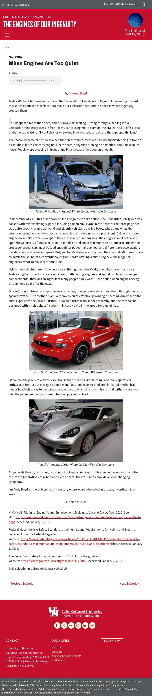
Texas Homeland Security (15, 685)
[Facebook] (57, 625)
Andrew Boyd (78, 93)
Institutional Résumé (54, 689)
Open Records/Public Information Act (22, 689)
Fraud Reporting (46, 685)
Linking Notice (99, 685)
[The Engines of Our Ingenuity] (136, 22)
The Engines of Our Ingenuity (39, 24)
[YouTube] (92, 625)
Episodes (57, 651)
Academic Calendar (78, 681)
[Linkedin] (85, 625)
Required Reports (75, 689)
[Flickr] (71, 625)
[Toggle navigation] (7, 35)
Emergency (112, 681)
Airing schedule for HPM (66, 656)
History (56, 647)
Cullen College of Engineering (27, 17)
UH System (124, 681)
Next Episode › (129, 584)
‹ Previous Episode (21, 584)
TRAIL (33, 685)
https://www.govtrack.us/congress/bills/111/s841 (54, 561)
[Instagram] (78, 625)
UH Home (62, 681)
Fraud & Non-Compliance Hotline (73, 685)
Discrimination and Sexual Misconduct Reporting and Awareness (36, 692)
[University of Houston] (16, 4)
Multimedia (59, 660)
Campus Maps (97, 681)
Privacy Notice (116, 685)
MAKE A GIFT (112, 641)
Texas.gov (137, 681)
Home (7, 47)
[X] (64, 625)
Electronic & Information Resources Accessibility (112, 689)
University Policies (80, 692)
